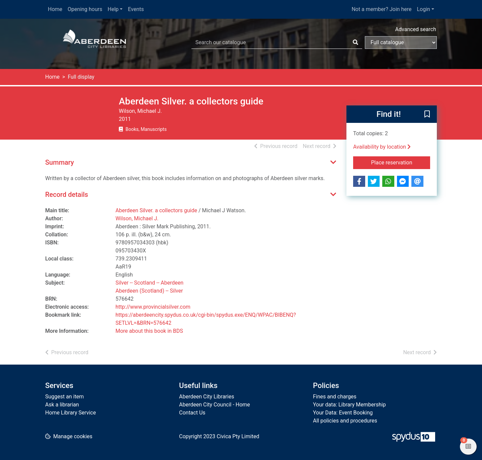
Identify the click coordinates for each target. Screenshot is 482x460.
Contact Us (192, 412)
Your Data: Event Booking (343, 412)
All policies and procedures (345, 420)
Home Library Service (70, 412)
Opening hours (85, 9)
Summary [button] (59, 162)
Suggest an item (64, 396)
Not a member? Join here (381, 9)
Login (423, 9)
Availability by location (382, 147)
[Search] (355, 42)
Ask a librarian (62, 404)
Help (113, 9)
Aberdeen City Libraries (206, 396)
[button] (427, 114)
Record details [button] (66, 194)
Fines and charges (334, 396)
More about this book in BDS (149, 331)
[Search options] (401, 42)
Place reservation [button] (400, 162)
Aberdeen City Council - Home (214, 404)
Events (136, 9)
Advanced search (415, 29)
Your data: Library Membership (349, 404)
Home (55, 9)
